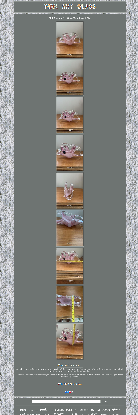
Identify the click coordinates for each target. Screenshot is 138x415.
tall (75, 410)
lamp (23, 409)
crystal (36, 410)
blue (93, 410)
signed (106, 409)
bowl (69, 409)
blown (30, 410)
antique (59, 409)
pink (43, 409)
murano (84, 409)
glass (116, 409)
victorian (51, 410)
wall (98, 410)
